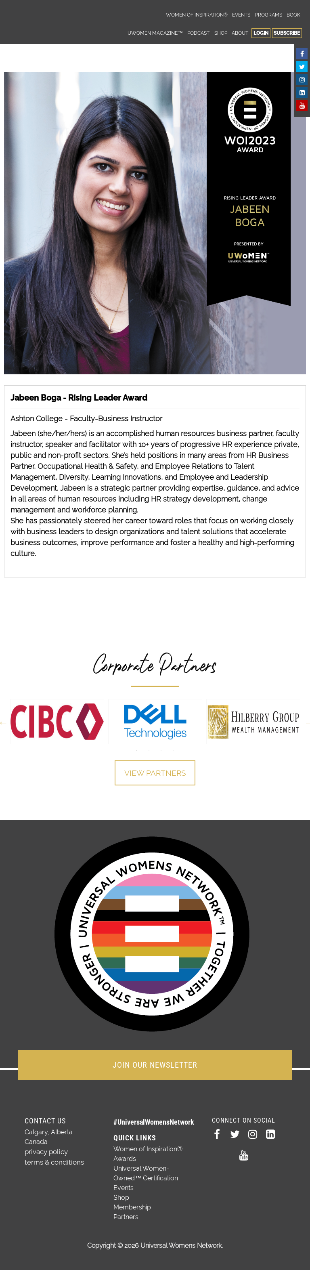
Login (260, 33)
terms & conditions (52, 1159)
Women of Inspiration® (197, 15)
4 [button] (173, 750)
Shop (220, 33)
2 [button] (149, 750)
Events (241, 15)
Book (293, 15)
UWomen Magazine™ (155, 33)
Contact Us (45, 1119)
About (240, 33)
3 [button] (161, 750)
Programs (268, 15)
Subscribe (287, 33)
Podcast (198, 33)
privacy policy (46, 1150)
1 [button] (137, 750)
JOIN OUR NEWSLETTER (155, 1063)
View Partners (155, 773)
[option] (57, 721)
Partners (125, 1215)
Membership (132, 1205)
